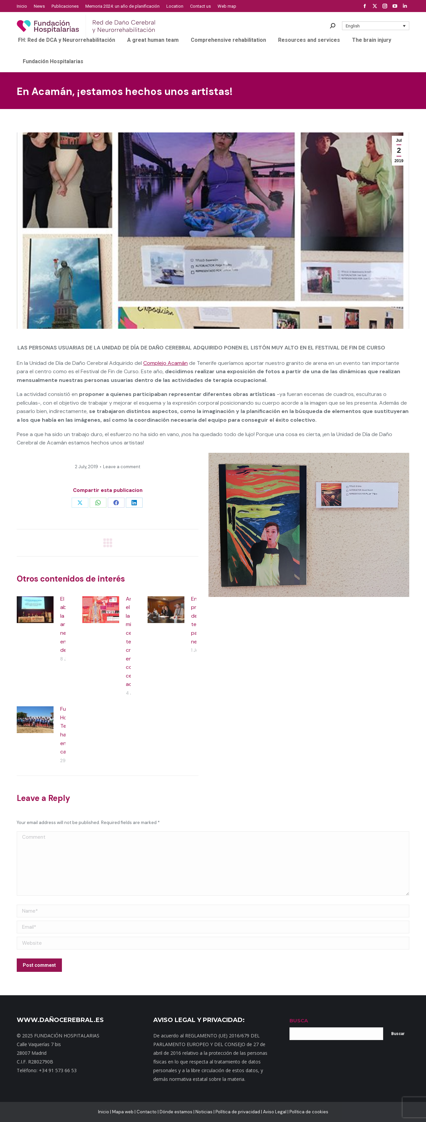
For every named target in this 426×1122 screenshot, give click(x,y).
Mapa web (123, 1112)
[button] (376, 25)
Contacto (147, 1112)
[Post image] (35, 609)
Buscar (398, 1033)
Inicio (103, 1112)
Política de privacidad (238, 1112)
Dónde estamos (176, 1112)
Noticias (203, 1112)
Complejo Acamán (165, 363)
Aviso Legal (274, 1112)
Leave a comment (121, 467)
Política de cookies (308, 1112)
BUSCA (298, 1020)
